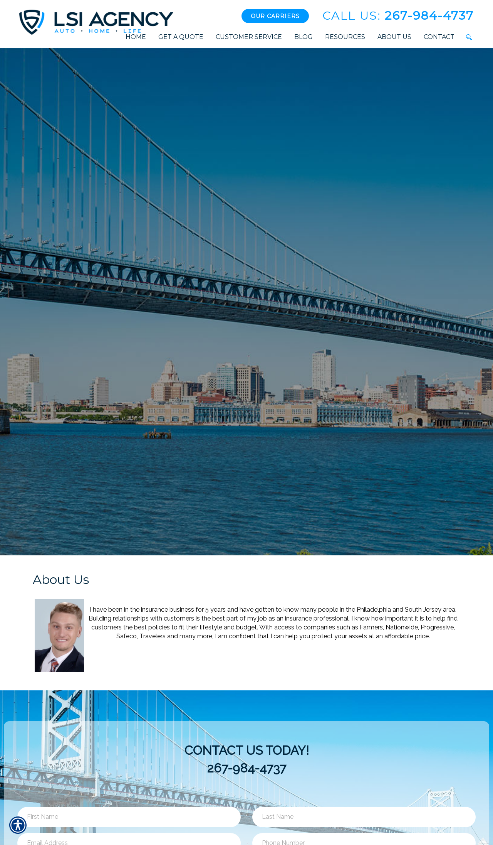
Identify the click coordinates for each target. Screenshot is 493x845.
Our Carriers (275, 16)
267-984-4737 (398, 15)
